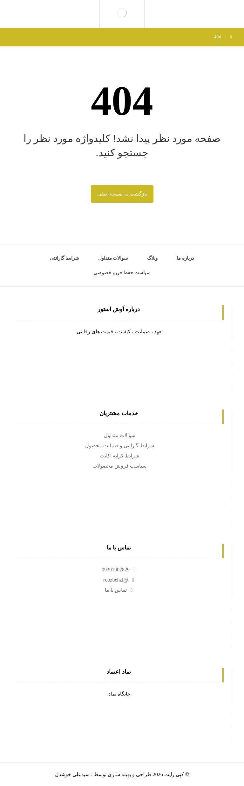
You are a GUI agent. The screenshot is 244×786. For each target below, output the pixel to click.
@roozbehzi (119, 580)
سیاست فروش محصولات (119, 466)
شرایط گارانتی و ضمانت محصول (119, 445)
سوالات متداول (119, 435)
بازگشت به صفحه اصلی (122, 193)
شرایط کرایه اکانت (119, 455)
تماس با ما (119, 590)
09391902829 (119, 569)
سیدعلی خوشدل (72, 774)
